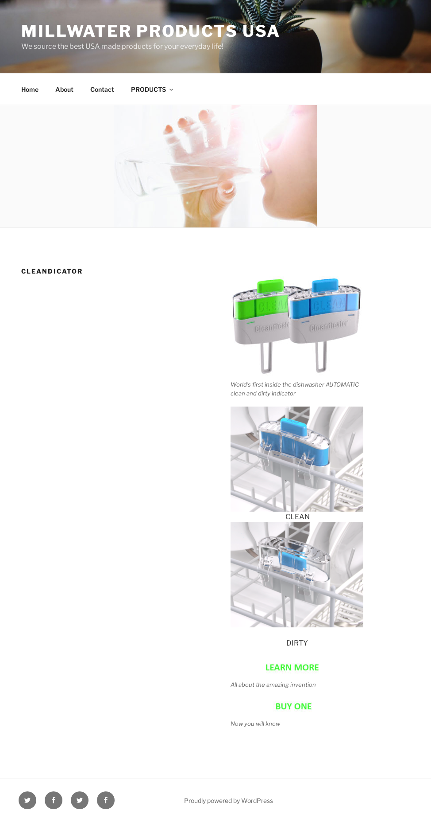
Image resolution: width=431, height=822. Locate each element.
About (64, 89)
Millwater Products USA (151, 31)
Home (29, 89)
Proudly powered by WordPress (228, 800)
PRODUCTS (152, 89)
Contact (102, 89)
